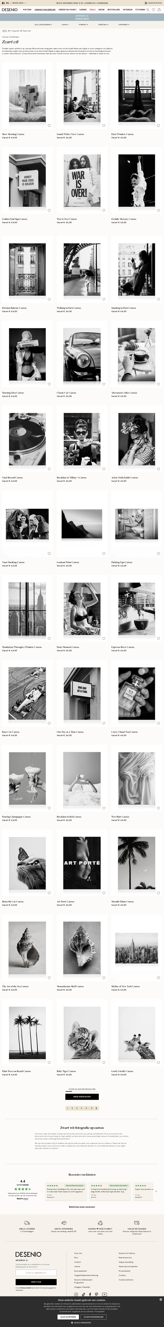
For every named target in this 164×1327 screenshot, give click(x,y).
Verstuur (36, 1282)
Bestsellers (114, 10)
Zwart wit (27, 31)
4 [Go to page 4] (86, 1108)
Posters (27, 10)
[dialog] (82, 1311)
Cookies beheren (126, 1280)
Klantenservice (125, 1258)
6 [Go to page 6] (91, 1108)
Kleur (65, 25)
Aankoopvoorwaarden (128, 1266)
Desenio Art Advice (127, 1253)
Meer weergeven (82, 1097)
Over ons (78, 1253)
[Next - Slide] (156, 1191)
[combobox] (161, 1299)
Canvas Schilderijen (45, 10)
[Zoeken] (148, 9)
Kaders (83, 10)
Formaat (83, 25)
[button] (82, 1322)
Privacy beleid (25, 1288)
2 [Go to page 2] (76, 1108)
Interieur (127, 10)
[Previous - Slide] (42, 1191)
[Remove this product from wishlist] (49, 125)
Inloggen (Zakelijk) (82, 1287)
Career (77, 1266)
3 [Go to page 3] (81, 1108)
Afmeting (103, 25)
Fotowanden (141, 10)
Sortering (124, 25)
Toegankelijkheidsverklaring (86, 1275)
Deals (93, 10)
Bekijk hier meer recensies (82, 1207)
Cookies (122, 1275)
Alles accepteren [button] (68, 1317)
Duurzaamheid (80, 1271)
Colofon (77, 1262)
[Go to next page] (96, 1108)
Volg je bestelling (126, 1262)
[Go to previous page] (67, 1108)
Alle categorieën (43, 25)
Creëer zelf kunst (68, 10)
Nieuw (102, 10)
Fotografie (15, 31)
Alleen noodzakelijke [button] (93, 1317)
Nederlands (19, 3)
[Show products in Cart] (159, 10)
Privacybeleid (124, 1271)
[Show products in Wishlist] (153, 10)
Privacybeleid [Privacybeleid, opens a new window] (99, 1311)
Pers (76, 1258)
